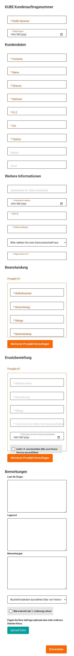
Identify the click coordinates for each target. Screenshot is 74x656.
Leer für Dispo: (15, 477)
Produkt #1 (13, 278)
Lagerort (12, 515)
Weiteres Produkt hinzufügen (30, 344)
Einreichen (56, 649)
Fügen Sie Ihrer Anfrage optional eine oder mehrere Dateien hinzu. (35, 622)
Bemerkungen (14, 553)
